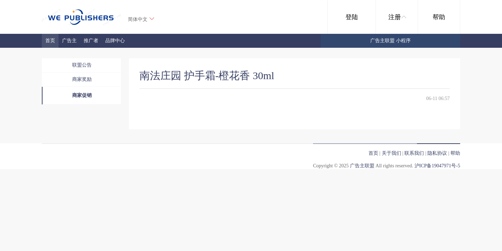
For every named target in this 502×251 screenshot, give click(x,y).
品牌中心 (115, 40)
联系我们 (414, 153)
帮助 (439, 17)
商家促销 (82, 95)
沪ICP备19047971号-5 (437, 165)
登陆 (351, 17)
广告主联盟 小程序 (390, 40)
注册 (397, 17)
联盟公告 (82, 65)
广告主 (69, 40)
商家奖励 (82, 79)
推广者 (91, 40)
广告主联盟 (362, 165)
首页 (50, 40)
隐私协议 (437, 153)
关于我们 (391, 153)
